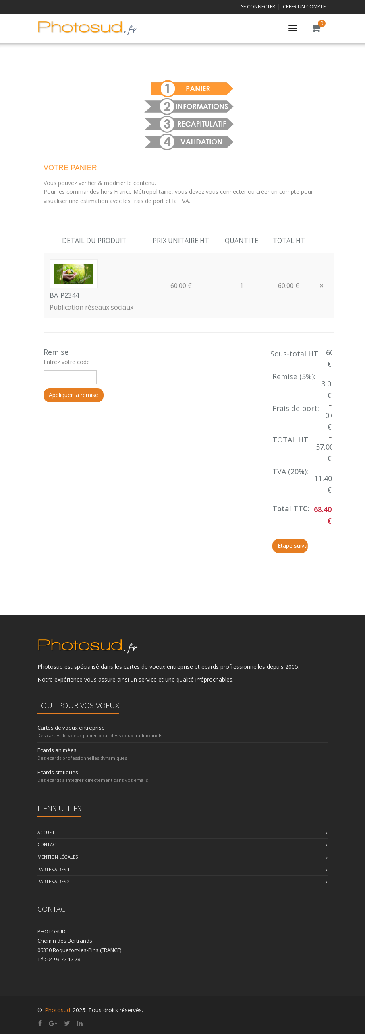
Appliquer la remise (73, 395)
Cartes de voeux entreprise (71, 727)
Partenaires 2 (53, 881)
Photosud (57, 1010)
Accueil (46, 832)
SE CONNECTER (258, 6)
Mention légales (57, 857)
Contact (47, 844)
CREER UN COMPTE (304, 6)
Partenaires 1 (53, 869)
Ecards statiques (57, 772)
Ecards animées (57, 750)
